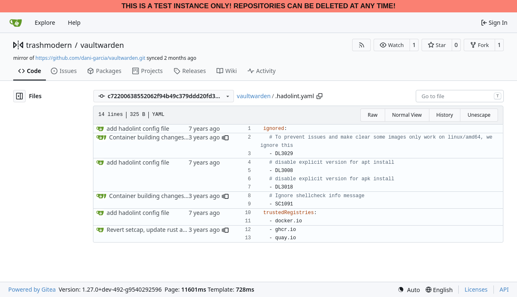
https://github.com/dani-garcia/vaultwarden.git (90, 57)
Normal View (407, 114)
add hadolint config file (138, 128)
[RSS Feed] (361, 45)
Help (74, 22)
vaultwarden (102, 45)
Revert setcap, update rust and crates (157, 229)
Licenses (476, 289)
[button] (392, 45)
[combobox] (460, 96)
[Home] (15, 22)
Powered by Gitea (32, 289)
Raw (373, 114)
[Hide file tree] (19, 96)
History (444, 114)
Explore (45, 22)
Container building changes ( (148, 137)
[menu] (409, 290)
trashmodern (49, 45)
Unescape (478, 114)
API (504, 289)
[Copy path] (319, 96)
